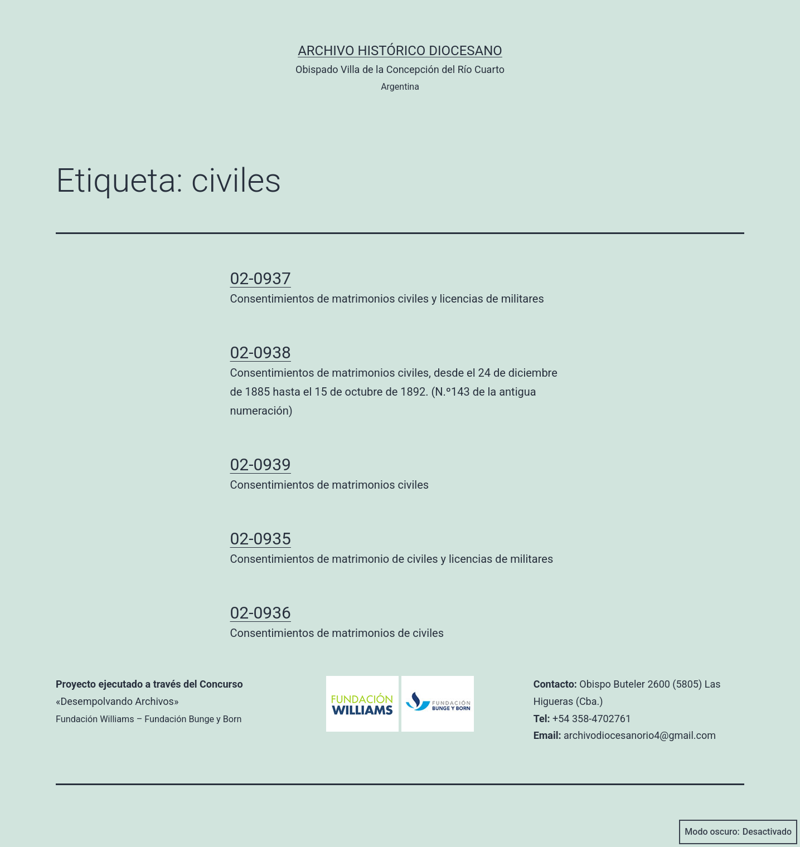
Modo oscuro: (738, 832)
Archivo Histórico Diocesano (400, 51)
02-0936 (260, 612)
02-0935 (260, 538)
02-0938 (260, 352)
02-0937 (260, 278)
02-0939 (260, 464)
